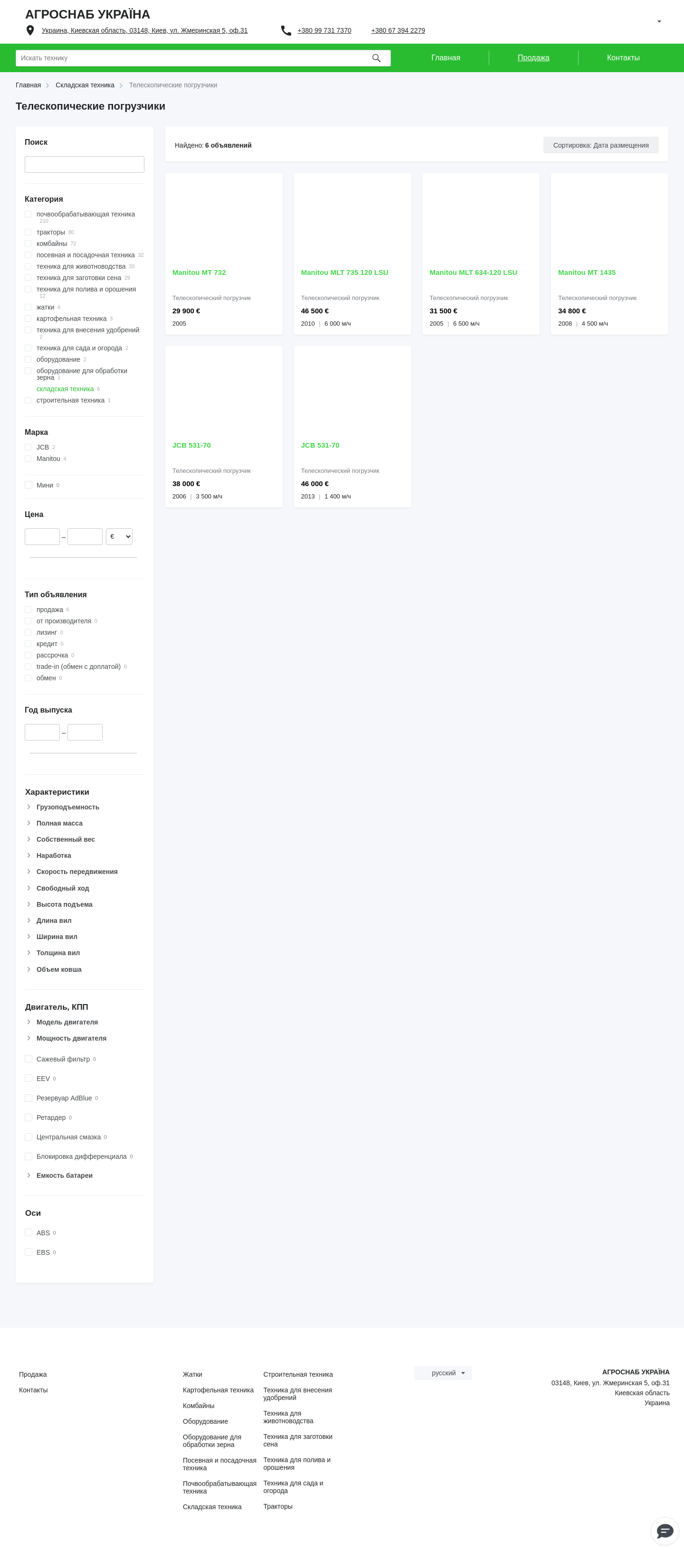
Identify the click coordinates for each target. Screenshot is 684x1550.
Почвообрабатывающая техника (219, 1487)
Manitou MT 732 (199, 272)
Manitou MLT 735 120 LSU (345, 272)
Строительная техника (298, 1374)
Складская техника (212, 1507)
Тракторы (278, 1506)
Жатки (192, 1374)
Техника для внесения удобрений (298, 1393)
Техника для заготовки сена (298, 1440)
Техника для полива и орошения (297, 1463)
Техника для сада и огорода (293, 1486)
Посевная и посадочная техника (219, 1464)
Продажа (33, 1374)
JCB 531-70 (191, 445)
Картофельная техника (218, 1390)
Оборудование (205, 1421)
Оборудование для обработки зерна (212, 1440)
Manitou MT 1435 (587, 272)
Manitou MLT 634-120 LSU (474, 272)
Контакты (33, 1390)
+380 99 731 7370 (324, 30)
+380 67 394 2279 (398, 30)
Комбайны (199, 1405)
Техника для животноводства (289, 1417)
